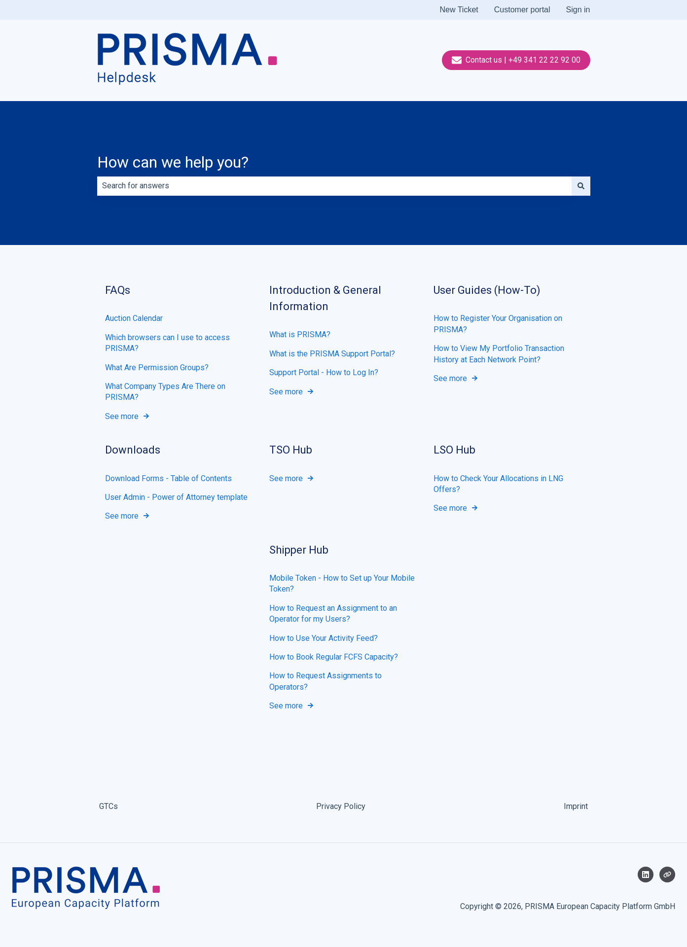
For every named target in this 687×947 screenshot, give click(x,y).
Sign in (578, 9)
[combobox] (334, 185)
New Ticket (459, 9)
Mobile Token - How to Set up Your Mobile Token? (342, 583)
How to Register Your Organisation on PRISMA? (498, 324)
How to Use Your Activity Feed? (323, 637)
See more (122, 416)
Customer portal (522, 9)
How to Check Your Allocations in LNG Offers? (498, 483)
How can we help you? (173, 162)
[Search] (581, 185)
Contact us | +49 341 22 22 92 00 (516, 60)
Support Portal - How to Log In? (323, 372)
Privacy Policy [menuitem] (340, 806)
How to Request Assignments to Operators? (325, 681)
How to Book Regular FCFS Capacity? (333, 657)
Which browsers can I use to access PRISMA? (167, 342)
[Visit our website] (667, 874)
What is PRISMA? (299, 334)
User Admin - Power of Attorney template (176, 497)
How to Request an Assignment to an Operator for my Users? (333, 613)
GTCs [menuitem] (108, 806)
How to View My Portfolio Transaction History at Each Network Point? (499, 354)
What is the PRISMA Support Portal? (332, 353)
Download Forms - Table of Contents (168, 478)
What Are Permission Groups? (157, 367)
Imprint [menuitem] (576, 806)
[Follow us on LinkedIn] (645, 874)
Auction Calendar (134, 318)
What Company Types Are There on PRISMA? (165, 392)
